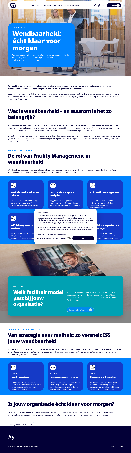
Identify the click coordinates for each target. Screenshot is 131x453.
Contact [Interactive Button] (114, 5)
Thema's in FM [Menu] (36, 5)
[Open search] (95, 5)
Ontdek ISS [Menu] (77, 5)
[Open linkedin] (117, 447)
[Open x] (112, 447)
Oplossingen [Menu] (48, 5)
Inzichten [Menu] (58, 5)
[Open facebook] (108, 447)
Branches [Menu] (67, 5)
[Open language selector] (102, 5)
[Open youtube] (121, 447)
